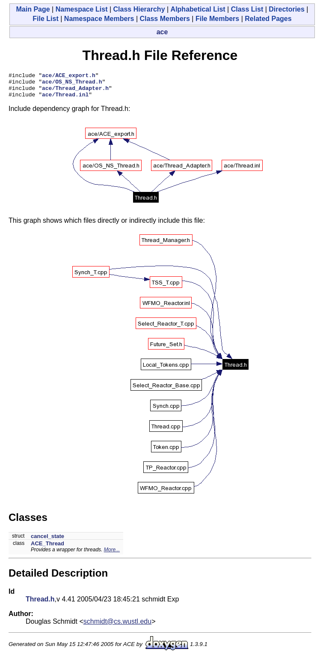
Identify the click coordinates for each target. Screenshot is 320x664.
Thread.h (40, 604)
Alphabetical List (198, 9)
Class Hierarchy (139, 9)
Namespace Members (99, 18)
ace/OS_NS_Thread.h (72, 84)
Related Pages (268, 18)
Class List (247, 9)
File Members (217, 18)
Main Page (33, 9)
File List (45, 18)
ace (162, 32)
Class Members (165, 18)
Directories (287, 9)
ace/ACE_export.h (68, 76)
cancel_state (47, 541)
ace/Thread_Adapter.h (75, 92)
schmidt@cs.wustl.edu (117, 626)
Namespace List (82, 9)
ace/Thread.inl (65, 99)
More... (112, 555)
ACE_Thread (47, 548)
